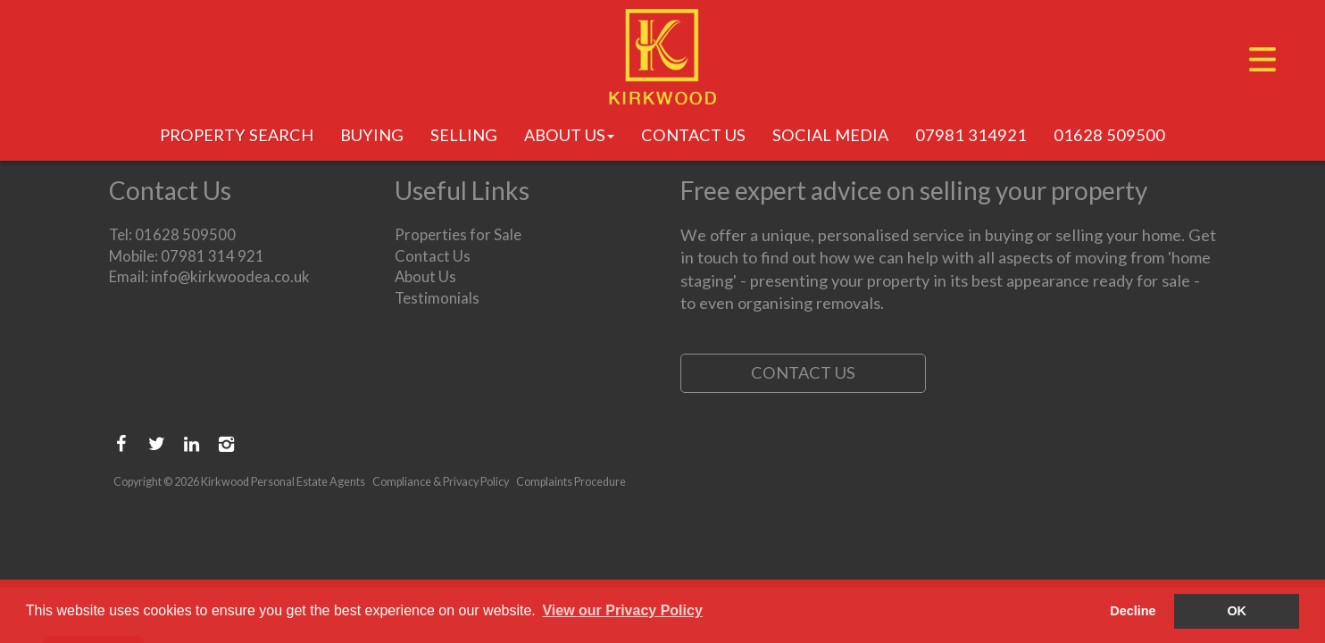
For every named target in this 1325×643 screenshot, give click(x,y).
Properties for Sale (458, 234)
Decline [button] (1132, 611)
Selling (463, 134)
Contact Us (693, 134)
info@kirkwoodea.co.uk (230, 276)
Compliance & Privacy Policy (440, 482)
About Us (569, 134)
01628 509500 (1109, 134)
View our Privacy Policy (622, 610)
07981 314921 (971, 134)
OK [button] (1236, 611)
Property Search (236, 134)
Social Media (830, 134)
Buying (372, 134)
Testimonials (437, 297)
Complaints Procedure (571, 482)
